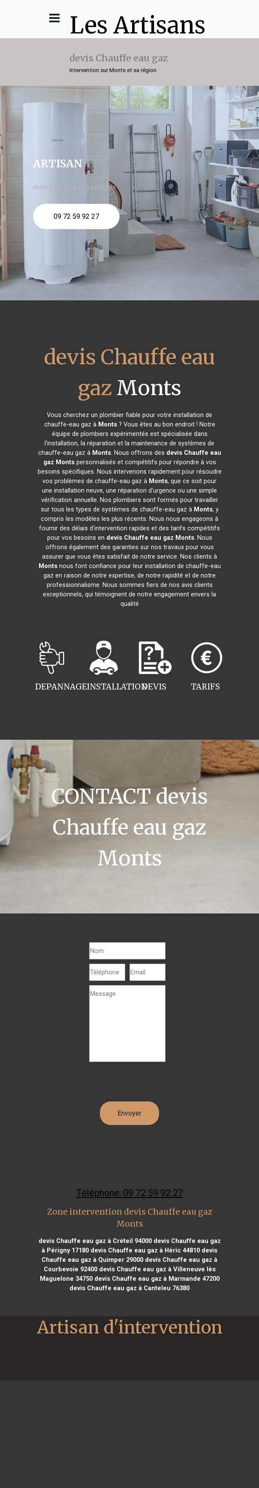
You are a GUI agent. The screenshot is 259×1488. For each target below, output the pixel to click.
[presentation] (154, 1084)
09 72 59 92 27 (76, 216)
